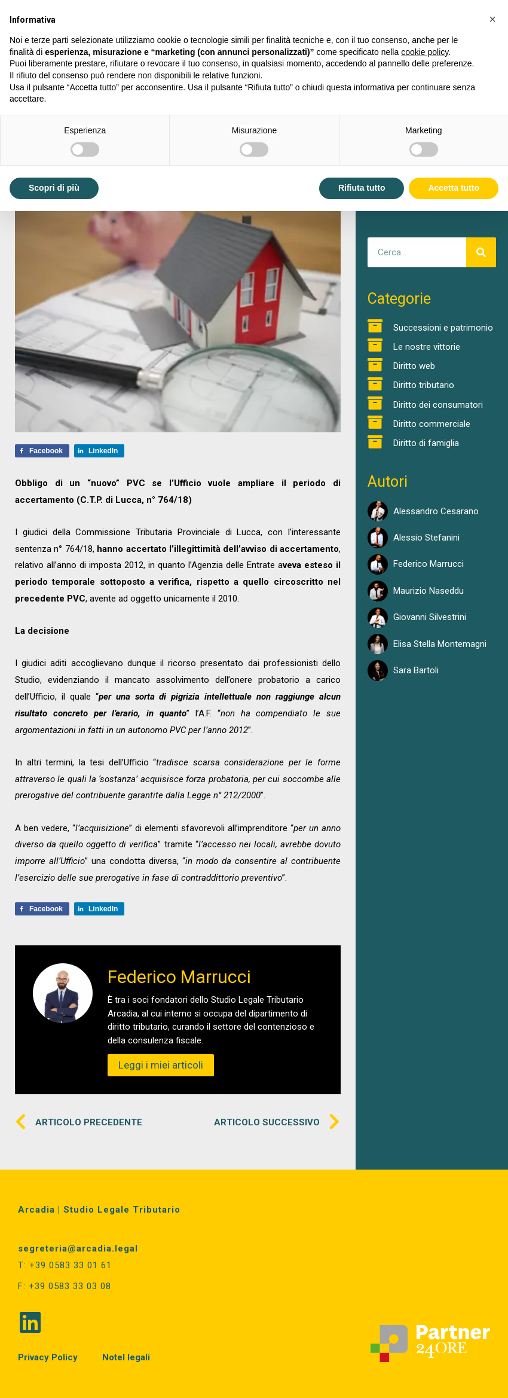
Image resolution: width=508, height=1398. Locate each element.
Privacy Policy (48, 1357)
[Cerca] (481, 252)
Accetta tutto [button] (453, 188)
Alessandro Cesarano (436, 511)
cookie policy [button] (424, 52)
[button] (492, 19)
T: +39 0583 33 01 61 (65, 1265)
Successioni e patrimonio (443, 327)
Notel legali (126, 1357)
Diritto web (414, 366)
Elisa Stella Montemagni (439, 644)
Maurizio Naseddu (428, 590)
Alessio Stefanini (426, 537)
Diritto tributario (423, 385)
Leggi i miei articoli (160, 1065)
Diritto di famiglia (426, 443)
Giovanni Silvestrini (429, 617)
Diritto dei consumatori (438, 404)
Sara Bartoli (416, 670)
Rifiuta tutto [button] (361, 188)
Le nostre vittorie (426, 346)
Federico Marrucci (428, 563)
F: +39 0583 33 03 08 (64, 1286)
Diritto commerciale (431, 424)
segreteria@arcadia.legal (78, 1248)
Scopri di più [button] (54, 188)
